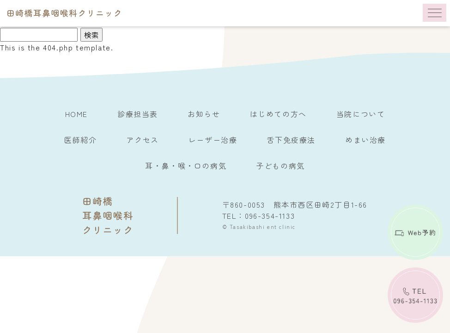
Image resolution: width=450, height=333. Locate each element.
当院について (360, 113)
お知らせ (204, 113)
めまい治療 (365, 139)
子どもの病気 (280, 165)
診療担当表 (137, 113)
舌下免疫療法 (291, 139)
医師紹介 (80, 139)
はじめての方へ (278, 113)
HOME (76, 113)
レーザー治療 (213, 139)
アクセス (142, 139)
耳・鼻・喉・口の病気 (185, 165)
